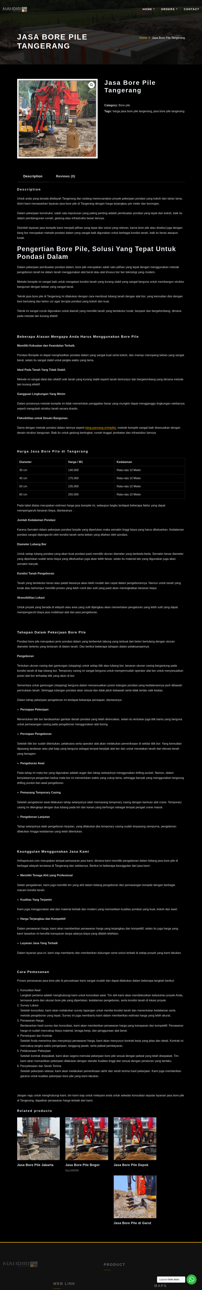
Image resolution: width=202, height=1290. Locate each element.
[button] (91, 85)
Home (149, 9)
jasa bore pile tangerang (168, 111)
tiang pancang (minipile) (100, 427)
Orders (169, 9)
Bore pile (124, 105)
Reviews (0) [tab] (65, 176)
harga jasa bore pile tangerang (132, 111)
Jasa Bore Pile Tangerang (168, 37)
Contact (191, 9)
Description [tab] (32, 176)
